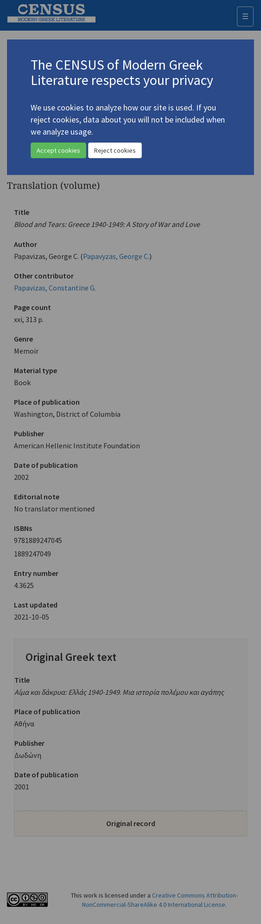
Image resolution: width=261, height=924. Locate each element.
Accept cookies (58, 150)
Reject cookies (115, 150)
